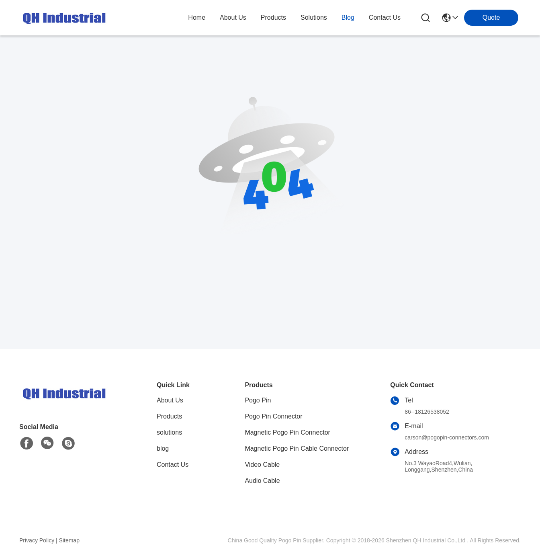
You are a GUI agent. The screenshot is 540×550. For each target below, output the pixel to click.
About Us (170, 400)
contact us (385, 17)
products (273, 17)
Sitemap (69, 540)
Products (169, 416)
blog (348, 17)
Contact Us (172, 464)
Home (196, 17)
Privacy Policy (36, 540)
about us (233, 17)
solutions (314, 17)
